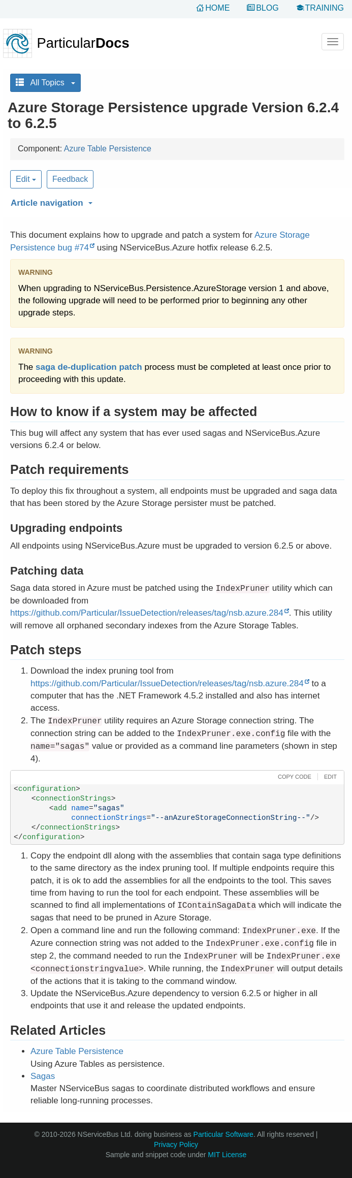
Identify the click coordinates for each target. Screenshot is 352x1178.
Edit (26, 179)
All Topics (45, 82)
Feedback (70, 179)
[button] (176, 201)
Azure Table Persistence (107, 148)
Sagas (42, 1076)
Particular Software (223, 1134)
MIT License (227, 1155)
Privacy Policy (176, 1144)
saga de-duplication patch (89, 367)
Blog (267, 8)
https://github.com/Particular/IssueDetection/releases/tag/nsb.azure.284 (146, 613)
